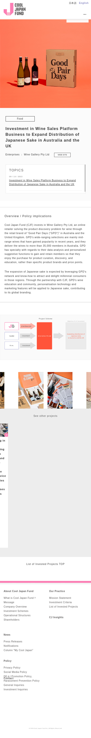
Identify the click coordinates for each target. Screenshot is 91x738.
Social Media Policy (15, 672)
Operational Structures (17, 615)
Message (9, 602)
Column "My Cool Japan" (18, 650)
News (7, 634)
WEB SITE (62, 155)
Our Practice (57, 591)
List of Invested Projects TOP (45, 564)
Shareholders (11, 619)
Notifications (11, 646)
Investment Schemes (16, 611)
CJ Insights (56, 617)
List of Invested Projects (63, 606)
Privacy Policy (12, 667)
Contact (9, 678)
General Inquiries (14, 685)
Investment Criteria (60, 602)
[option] (45, 390)
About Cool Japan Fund (18, 591)
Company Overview (15, 606)
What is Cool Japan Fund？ (20, 598)
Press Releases (13, 641)
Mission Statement (60, 598)
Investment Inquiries (16, 689)
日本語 (73, 3)
